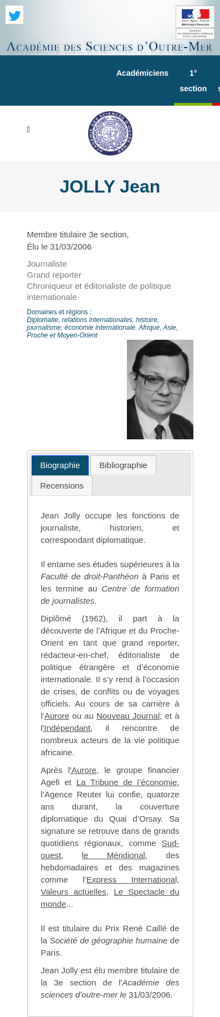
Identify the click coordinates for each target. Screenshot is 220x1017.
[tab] (60, 465)
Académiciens (142, 73)
